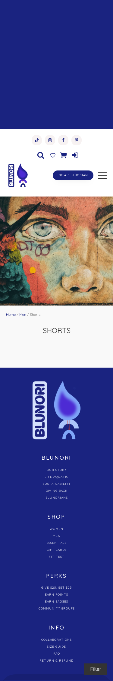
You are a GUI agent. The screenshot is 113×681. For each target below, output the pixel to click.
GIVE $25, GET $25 (56, 587)
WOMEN (56, 529)
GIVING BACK (56, 490)
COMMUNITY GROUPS (57, 608)
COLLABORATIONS (56, 639)
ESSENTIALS (56, 542)
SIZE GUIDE (56, 646)
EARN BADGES (56, 601)
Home (11, 314)
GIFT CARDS (57, 549)
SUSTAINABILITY (57, 483)
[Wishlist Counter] (52, 155)
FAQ (56, 653)
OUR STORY (56, 469)
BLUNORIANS (57, 497)
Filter (95, 669)
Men (22, 314)
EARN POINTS (56, 594)
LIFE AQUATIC (56, 476)
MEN (57, 535)
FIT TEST (56, 556)
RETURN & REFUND (56, 660)
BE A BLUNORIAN (73, 175)
